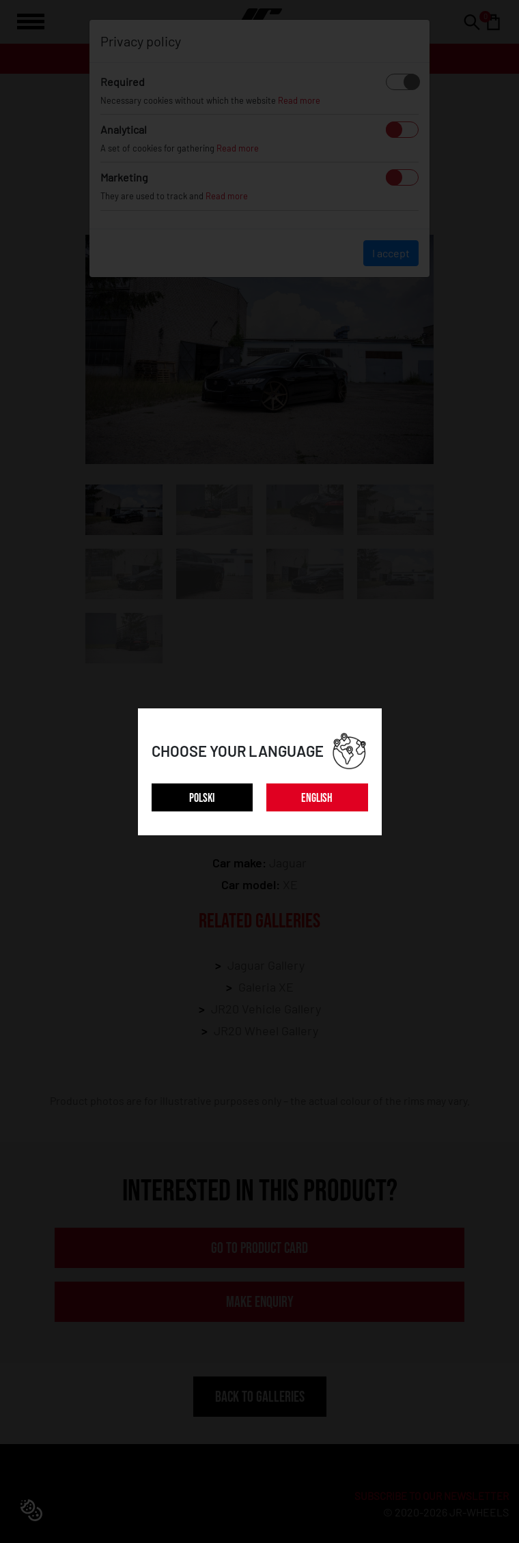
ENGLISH (317, 798)
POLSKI (201, 798)
